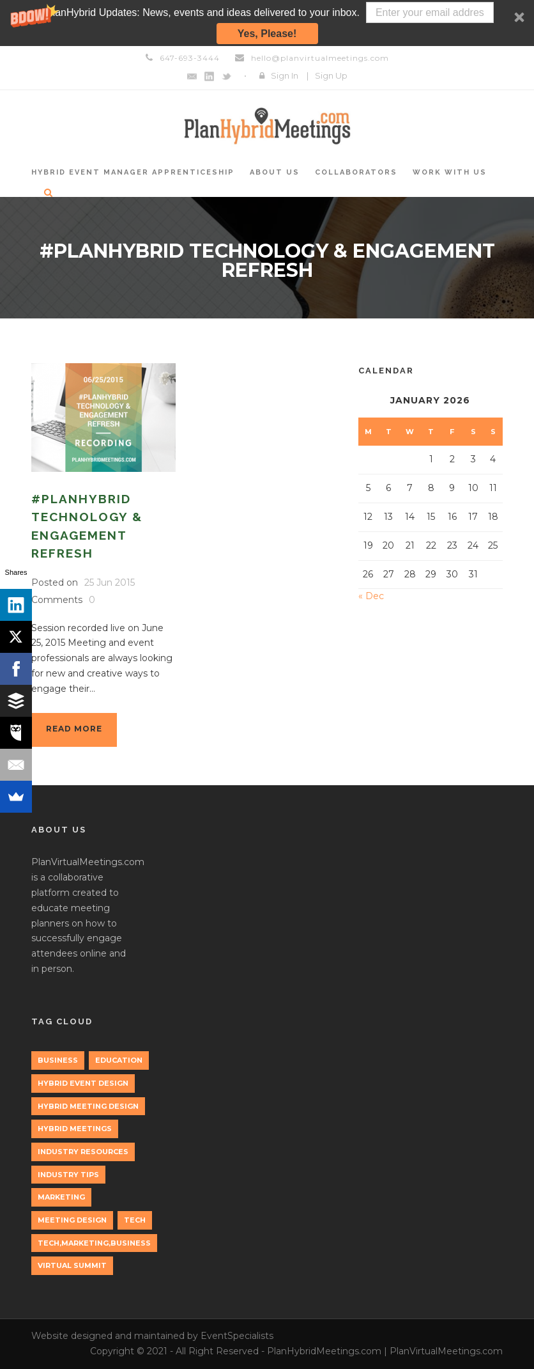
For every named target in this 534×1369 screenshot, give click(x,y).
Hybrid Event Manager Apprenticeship (132, 172)
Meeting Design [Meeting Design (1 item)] (72, 1220)
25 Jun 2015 (109, 582)
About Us (275, 172)
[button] (267, 23)
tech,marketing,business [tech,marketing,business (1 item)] (94, 1243)
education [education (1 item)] (118, 1060)
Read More (74, 728)
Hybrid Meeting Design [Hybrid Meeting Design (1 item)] (88, 1106)
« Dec (371, 596)
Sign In (284, 75)
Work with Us (450, 172)
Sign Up (331, 75)
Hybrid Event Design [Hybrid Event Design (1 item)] (83, 1083)
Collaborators (356, 172)
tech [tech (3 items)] (135, 1220)
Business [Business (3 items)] (58, 1060)
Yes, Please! (267, 33)
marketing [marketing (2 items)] (61, 1197)
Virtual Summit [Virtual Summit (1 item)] (72, 1265)
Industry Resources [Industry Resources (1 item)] (83, 1151)
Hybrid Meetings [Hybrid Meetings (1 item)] (75, 1128)
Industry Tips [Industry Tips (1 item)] (68, 1174)
